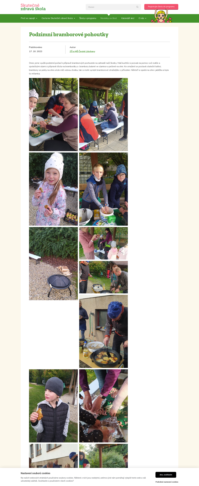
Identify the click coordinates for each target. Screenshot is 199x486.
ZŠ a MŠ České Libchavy (82, 51)
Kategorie (34, 405)
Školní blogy (35, 409)
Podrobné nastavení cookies (166, 482)
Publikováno (35, 47)
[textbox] (113, 7)
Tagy (84, 405)
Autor (73, 47)
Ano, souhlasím (166, 475)
